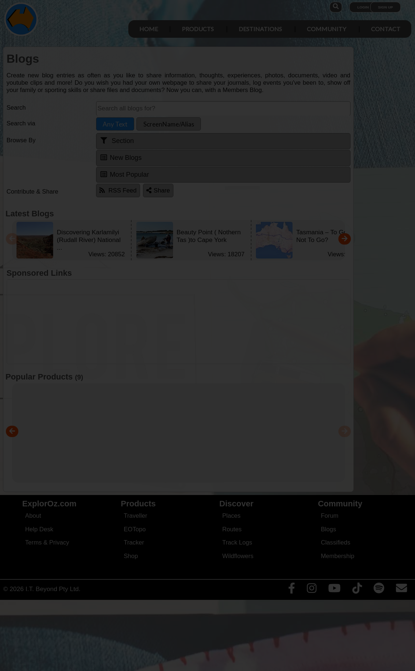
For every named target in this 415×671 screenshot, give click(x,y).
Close (277, 153)
